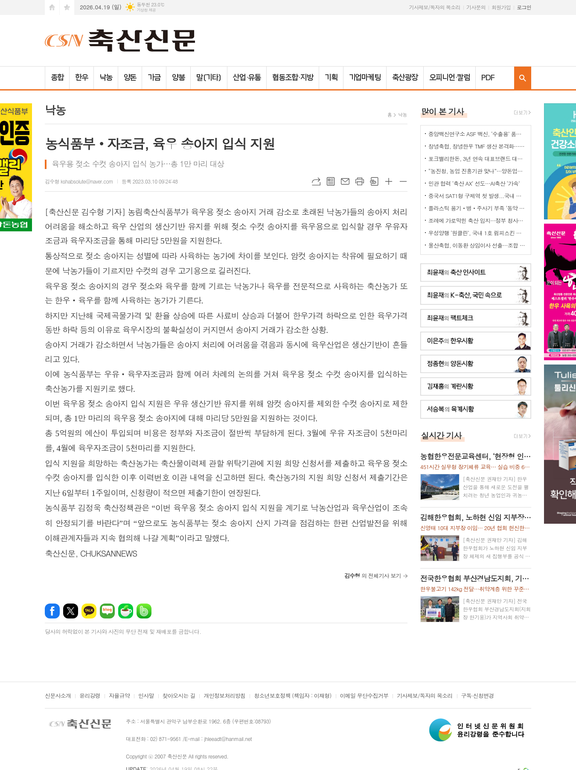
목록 (330, 181)
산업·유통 (247, 77)
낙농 (105, 77)
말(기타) (208, 77)
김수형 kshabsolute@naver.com (79, 181)
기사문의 (476, 7)
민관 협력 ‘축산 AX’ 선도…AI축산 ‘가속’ (474, 183)
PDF (488, 77)
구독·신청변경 (477, 696)
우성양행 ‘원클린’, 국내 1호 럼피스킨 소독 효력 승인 (477, 233)
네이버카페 (125, 611)
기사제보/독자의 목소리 (434, 7)
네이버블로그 (107, 611)
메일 (345, 181)
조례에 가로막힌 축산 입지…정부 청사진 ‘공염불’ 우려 (477, 220)
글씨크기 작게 (403, 181)
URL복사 (316, 181)
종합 (57, 77)
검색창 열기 (522, 78)
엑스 (70, 611)
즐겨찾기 (67, 7)
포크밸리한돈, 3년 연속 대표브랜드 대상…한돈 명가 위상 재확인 (477, 159)
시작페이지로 (52, 7)
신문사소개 (58, 696)
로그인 (524, 7)
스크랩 (374, 181)
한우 (81, 77)
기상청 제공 (146, 10)
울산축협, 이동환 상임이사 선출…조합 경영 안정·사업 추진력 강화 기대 (477, 245)
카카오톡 (88, 611)
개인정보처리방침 (224, 696)
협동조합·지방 (292, 77)
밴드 (144, 611)
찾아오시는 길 (179, 696)
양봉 (178, 77)
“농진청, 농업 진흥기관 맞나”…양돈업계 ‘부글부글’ (477, 171)
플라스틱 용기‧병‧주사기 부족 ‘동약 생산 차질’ (477, 208)
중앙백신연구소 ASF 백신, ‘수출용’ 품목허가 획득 (477, 134)
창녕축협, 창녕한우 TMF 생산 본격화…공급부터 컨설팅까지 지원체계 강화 (477, 146)
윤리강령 (89, 696)
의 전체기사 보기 (372, 576)
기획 (331, 77)
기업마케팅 (365, 77)
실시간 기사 (441, 435)
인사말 (146, 696)
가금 (154, 77)
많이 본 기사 (442, 111)
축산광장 (405, 77)
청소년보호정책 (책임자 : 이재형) (292, 696)
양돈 (130, 77)
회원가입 (501, 7)
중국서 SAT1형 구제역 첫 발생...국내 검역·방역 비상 (477, 196)
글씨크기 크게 (388, 181)
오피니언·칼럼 (449, 77)
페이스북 (52, 611)
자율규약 (119, 696)
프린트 (359, 181)
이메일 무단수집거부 (364, 696)
